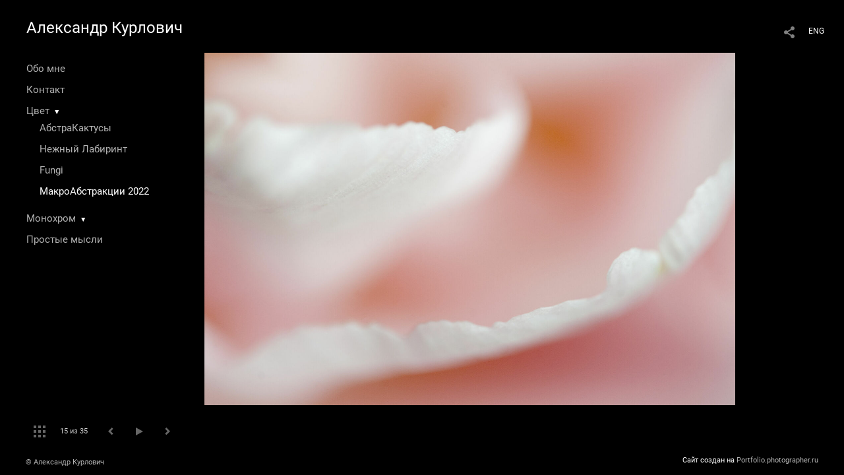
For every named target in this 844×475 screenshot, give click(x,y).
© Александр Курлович (65, 462)
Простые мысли (64, 239)
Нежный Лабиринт (83, 149)
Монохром (51, 218)
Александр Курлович (104, 27)
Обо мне (45, 69)
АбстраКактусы (75, 128)
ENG (816, 31)
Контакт (45, 90)
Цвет (37, 111)
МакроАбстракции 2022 (94, 191)
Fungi (51, 170)
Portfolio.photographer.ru (777, 460)
